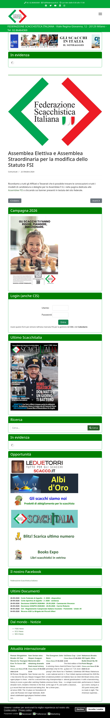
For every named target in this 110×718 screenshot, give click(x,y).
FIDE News (19, 629)
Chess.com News (16, 669)
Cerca (93, 427)
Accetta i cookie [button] (95, 709)
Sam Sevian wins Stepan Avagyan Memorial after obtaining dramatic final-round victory (36, 661)
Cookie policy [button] (10, 710)
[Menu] (100, 14)
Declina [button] (80, 709)
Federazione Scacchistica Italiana (24, 580)
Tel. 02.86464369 (33, 3)
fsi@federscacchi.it (50, 3)
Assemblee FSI (15, 190)
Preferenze (41, 714)
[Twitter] (51, 5)
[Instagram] (64, 5)
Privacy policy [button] (25, 710)
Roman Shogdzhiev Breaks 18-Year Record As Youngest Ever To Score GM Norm (19, 661)
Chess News (32, 669)
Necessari (26, 714)
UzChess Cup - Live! (72, 656)
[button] (96, 41)
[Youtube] (55, 5)
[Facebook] (46, 5)
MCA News (19, 634)
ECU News (19, 631)
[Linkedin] (60, 5)
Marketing (55, 714)
